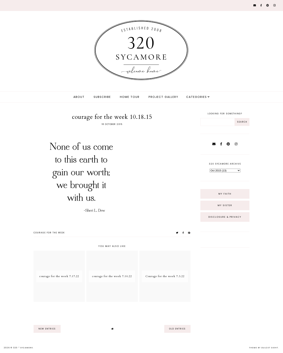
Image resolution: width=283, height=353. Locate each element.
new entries (47, 328)
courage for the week (49, 232)
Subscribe (102, 97)
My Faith (224, 193)
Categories (196, 97)
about (79, 97)
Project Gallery (163, 97)
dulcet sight (269, 348)
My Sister (225, 205)
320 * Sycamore (23, 348)
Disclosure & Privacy (224, 216)
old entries (177, 328)
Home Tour (130, 97)
